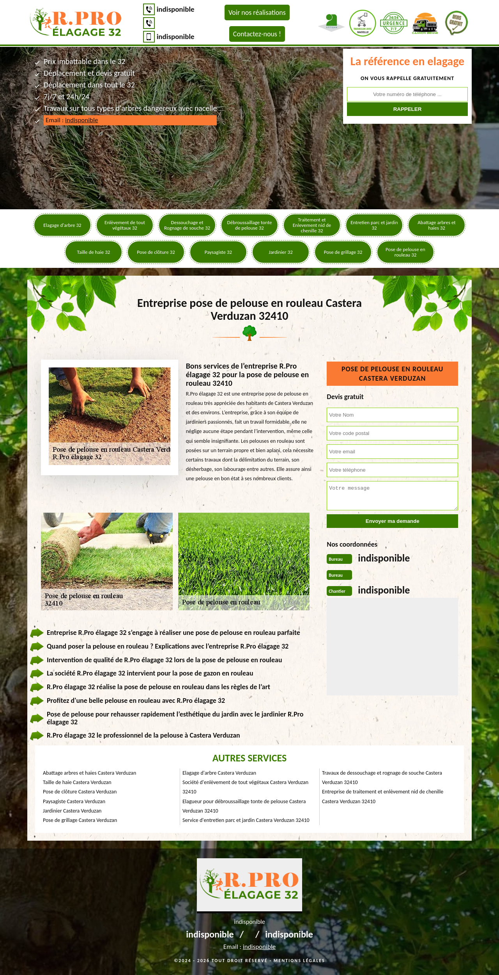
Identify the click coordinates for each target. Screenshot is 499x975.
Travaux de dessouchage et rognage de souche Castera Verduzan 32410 (382, 778)
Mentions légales (299, 960)
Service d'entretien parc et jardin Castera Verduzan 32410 (246, 820)
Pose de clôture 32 (156, 252)
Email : (72, 120)
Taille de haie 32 (93, 252)
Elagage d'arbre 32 (62, 225)
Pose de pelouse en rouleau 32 (405, 252)
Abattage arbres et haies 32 (436, 225)
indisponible (176, 9)
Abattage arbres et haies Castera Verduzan (89, 773)
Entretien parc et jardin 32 (374, 225)
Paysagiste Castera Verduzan (74, 801)
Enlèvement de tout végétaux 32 (124, 225)
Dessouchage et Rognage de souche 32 (187, 225)
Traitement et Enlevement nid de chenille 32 (312, 225)
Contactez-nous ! (257, 34)
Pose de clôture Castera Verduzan (80, 791)
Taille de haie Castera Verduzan (77, 782)
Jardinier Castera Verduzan (72, 810)
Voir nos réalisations (257, 12)
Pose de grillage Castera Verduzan (80, 820)
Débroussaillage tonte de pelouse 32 (249, 225)
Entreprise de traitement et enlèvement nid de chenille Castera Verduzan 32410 (382, 796)
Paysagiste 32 (218, 252)
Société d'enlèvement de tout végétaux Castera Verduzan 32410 (245, 787)
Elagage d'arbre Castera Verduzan (219, 773)
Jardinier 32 (280, 252)
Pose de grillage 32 (343, 252)
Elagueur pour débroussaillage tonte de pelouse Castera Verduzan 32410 (244, 806)
